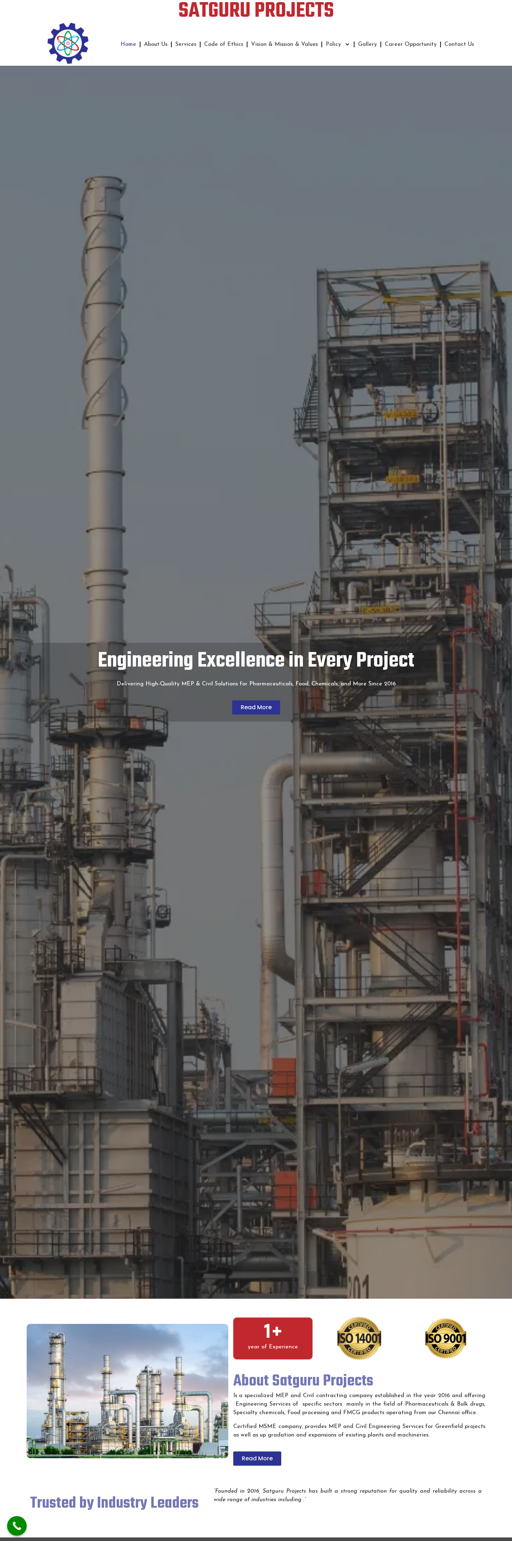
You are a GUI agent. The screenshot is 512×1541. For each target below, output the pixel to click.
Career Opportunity (411, 44)
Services (185, 44)
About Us (155, 44)
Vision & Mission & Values (284, 44)
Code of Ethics (223, 44)
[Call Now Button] (17, 1526)
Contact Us (459, 44)
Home (128, 44)
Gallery (367, 44)
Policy (338, 44)
